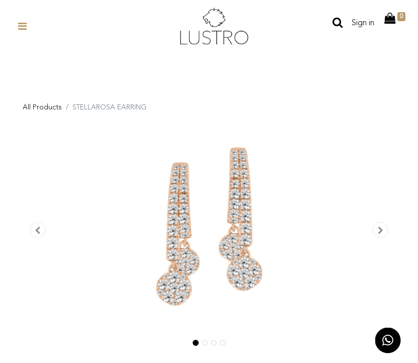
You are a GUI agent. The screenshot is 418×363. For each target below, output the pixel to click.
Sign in (363, 23)
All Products (42, 107)
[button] (38, 230)
